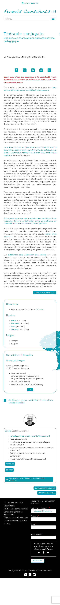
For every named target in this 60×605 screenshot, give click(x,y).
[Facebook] (16, 70)
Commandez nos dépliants (15, 520)
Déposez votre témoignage (16, 517)
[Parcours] (10, 464)
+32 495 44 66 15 (31, 3)
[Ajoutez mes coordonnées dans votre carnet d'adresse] (29, 479)
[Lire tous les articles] (46, 493)
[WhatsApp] (41, 70)
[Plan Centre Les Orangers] (30, 390)
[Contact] (9, 470)
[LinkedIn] (33, 70)
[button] (30, 401)
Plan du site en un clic (13, 503)
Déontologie (9, 506)
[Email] (49, 70)
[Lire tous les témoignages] (44, 488)
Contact (7, 523)
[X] (24, 70)
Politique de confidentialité (16, 509)
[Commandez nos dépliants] (44, 292)
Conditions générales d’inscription (13, 513)
